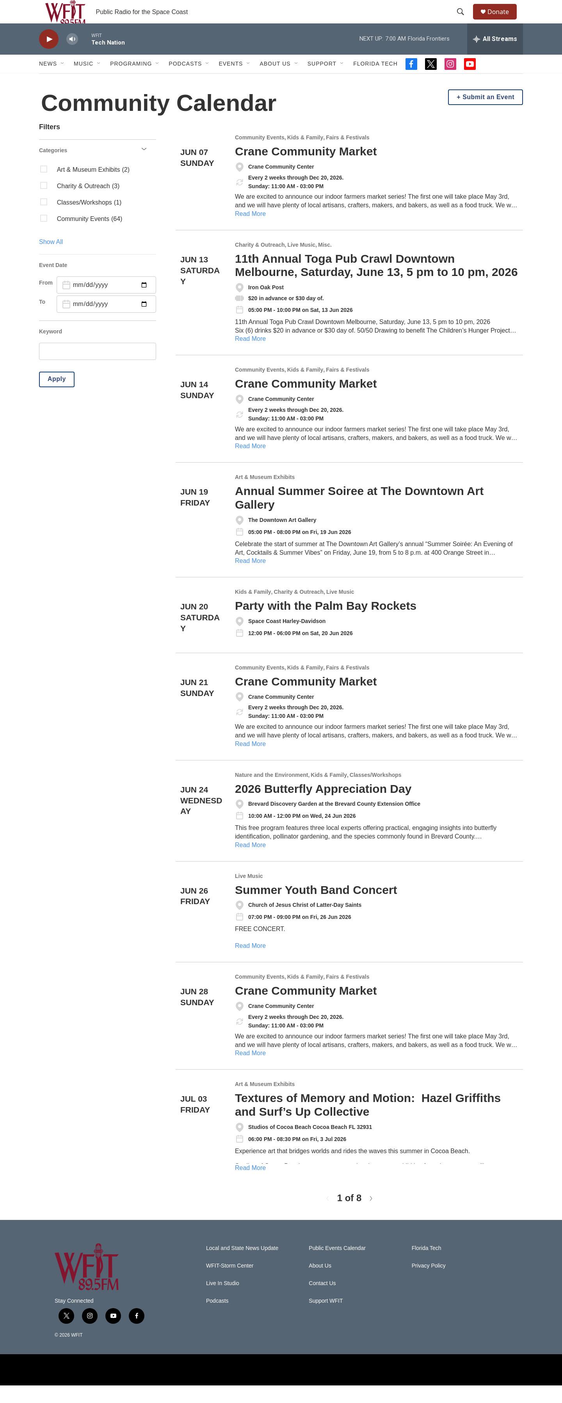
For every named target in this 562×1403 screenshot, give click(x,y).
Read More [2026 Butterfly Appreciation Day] (250, 862)
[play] (49, 56)
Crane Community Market (306, 168)
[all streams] (495, 56)
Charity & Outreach (260, 262)
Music (83, 81)
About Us (275, 81)
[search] (97, 368)
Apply (57, 396)
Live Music (301, 262)
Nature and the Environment (271, 793)
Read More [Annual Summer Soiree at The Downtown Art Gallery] (250, 578)
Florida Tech (375, 81)
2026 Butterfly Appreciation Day (323, 806)
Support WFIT (326, 1318)
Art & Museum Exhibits (265, 495)
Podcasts (185, 81)
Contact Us (322, 1301)
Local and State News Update (242, 1266)
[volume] (72, 57)
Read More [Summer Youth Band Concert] (250, 963)
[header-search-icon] (464, 20)
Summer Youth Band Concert (316, 907)
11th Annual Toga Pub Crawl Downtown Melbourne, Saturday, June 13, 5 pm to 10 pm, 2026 (376, 283)
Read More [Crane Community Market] (250, 231)
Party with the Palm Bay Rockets (325, 623)
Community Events (260, 155)
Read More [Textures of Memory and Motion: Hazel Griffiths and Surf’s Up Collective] (250, 1185)
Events (231, 81)
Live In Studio (222, 1301)
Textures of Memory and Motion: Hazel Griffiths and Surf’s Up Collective (368, 1122)
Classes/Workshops (376, 793)
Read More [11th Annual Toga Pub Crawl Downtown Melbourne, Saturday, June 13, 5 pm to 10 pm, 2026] (250, 356)
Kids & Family (305, 155)
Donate (503, 20)
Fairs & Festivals (347, 155)
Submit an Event (488, 114)
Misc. (325, 262)
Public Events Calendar (337, 1266)
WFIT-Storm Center (229, 1283)
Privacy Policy (429, 1283)
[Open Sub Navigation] (63, 81)
